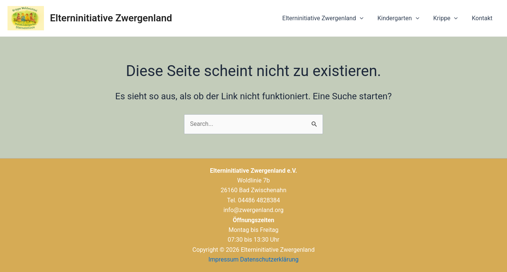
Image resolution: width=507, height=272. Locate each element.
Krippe (448, 18)
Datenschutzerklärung (269, 259)
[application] (367, 18)
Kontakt (483, 18)
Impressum (223, 259)
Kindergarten (403, 18)
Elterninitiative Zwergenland (111, 18)
